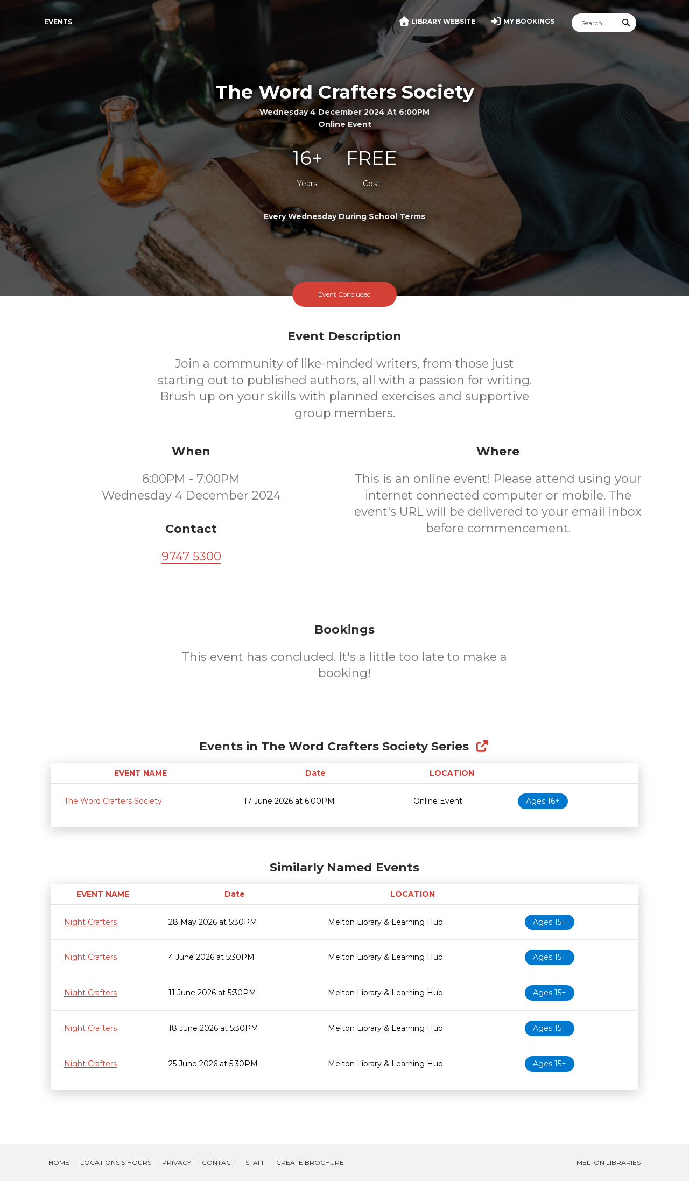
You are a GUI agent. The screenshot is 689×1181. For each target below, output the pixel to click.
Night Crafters (90, 922)
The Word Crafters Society (113, 801)
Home (58, 1162)
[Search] (594, 22)
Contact (218, 1162)
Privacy (176, 1162)
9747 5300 (191, 556)
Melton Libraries (608, 1162)
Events (58, 22)
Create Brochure (310, 1162)
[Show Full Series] (482, 746)
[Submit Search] (626, 22)
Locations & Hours (115, 1162)
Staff (255, 1162)
